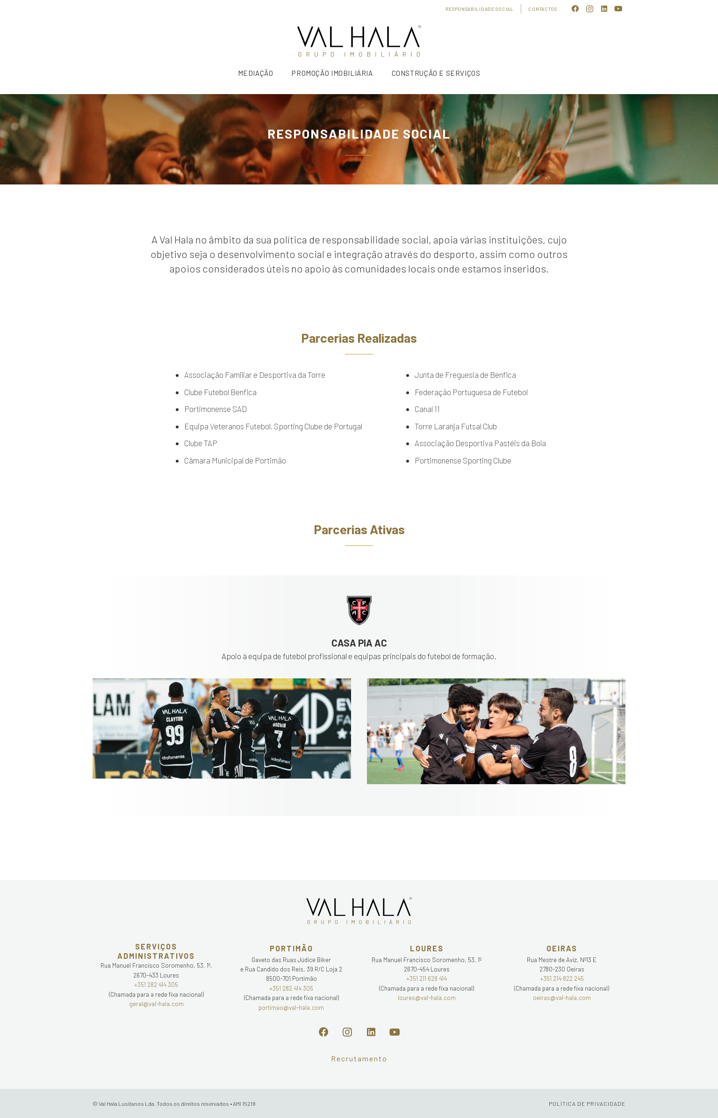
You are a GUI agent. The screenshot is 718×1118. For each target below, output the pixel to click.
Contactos (542, 9)
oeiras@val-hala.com (562, 997)
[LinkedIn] (604, 9)
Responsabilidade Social (479, 9)
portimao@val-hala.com (291, 1007)
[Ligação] (359, 41)
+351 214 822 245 (562, 978)
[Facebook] (575, 9)
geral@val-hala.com (156, 1004)
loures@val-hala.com (427, 997)
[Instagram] (589, 9)
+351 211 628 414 (426, 978)
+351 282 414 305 (156, 984)
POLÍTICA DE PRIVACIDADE (587, 1103)
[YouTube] (618, 9)
